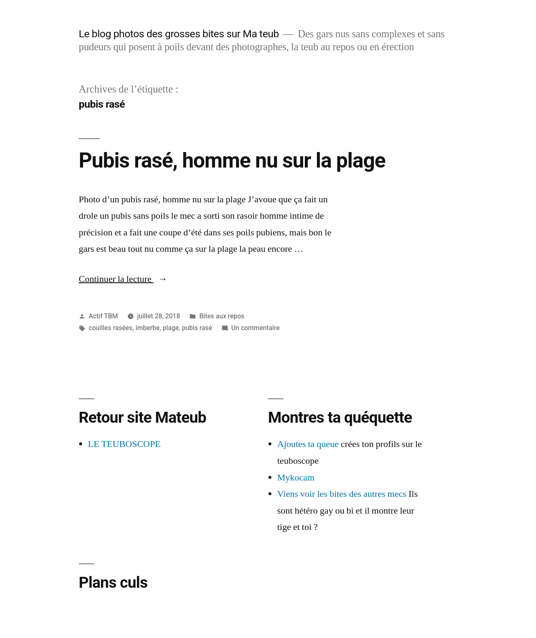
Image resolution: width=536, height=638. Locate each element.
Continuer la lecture (123, 279)
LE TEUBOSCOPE (124, 444)
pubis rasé (197, 328)
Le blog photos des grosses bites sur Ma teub (179, 34)
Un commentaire (255, 328)
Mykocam (295, 477)
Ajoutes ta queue (308, 444)
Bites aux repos (222, 316)
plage (170, 328)
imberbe (148, 328)
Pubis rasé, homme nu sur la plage (232, 160)
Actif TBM (103, 316)
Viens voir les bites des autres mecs (342, 494)
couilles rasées (110, 328)
